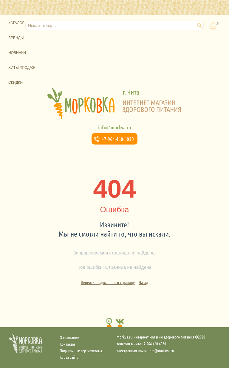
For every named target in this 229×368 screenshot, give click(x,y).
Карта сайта (69, 357)
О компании (69, 337)
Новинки (17, 53)
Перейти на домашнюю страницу (108, 282)
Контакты (67, 344)
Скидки (15, 82)
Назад (143, 282)
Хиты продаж (21, 68)
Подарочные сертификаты (81, 350)
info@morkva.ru (114, 127)
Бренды (16, 38)
